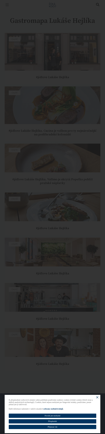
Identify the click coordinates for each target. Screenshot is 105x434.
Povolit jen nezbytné (52, 416)
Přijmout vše (52, 427)
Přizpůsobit (52, 421)
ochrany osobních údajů (53, 409)
